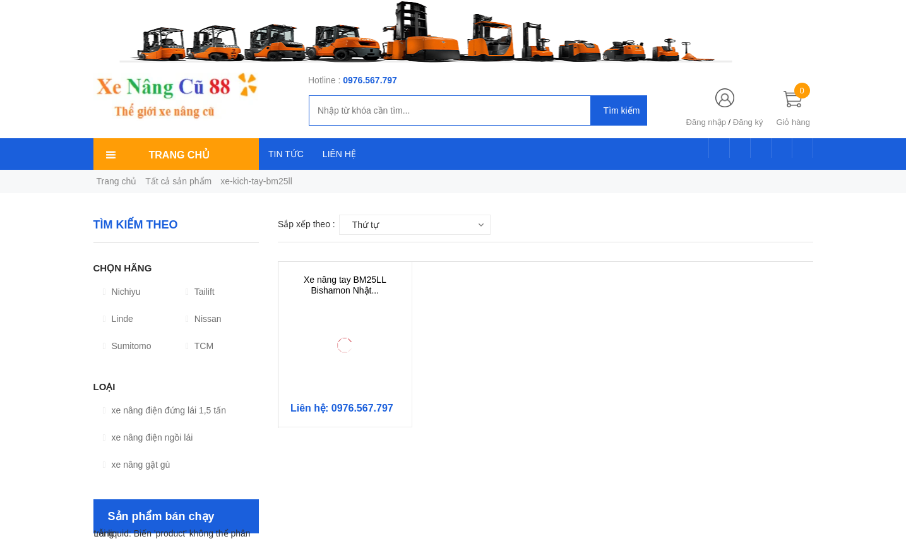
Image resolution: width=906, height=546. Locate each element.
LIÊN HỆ (339, 154)
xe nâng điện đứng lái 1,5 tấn (164, 410)
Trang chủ (117, 181)
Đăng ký (748, 122)
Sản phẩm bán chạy (161, 516)
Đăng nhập (706, 122)
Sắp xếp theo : (306, 224)
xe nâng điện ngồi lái (148, 437)
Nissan (204, 319)
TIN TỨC (286, 154)
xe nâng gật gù (136, 465)
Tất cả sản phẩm (178, 181)
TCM (199, 346)
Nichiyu (122, 292)
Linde (118, 319)
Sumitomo (127, 346)
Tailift (200, 292)
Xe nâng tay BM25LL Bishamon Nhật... (345, 285)
